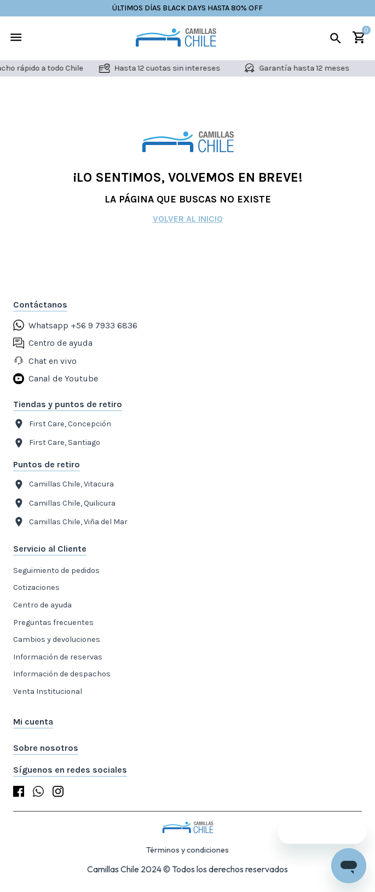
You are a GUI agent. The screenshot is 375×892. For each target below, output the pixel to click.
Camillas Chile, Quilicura (64, 503)
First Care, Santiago (56, 443)
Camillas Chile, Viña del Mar (70, 522)
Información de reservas (57, 657)
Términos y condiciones (187, 850)
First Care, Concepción (62, 424)
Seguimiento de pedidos (56, 570)
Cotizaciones (36, 587)
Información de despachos (62, 674)
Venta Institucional (47, 691)
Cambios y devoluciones (56, 639)
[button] (187, 722)
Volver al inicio (188, 218)
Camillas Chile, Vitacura (63, 484)
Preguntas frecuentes (53, 622)
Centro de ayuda (42, 605)
